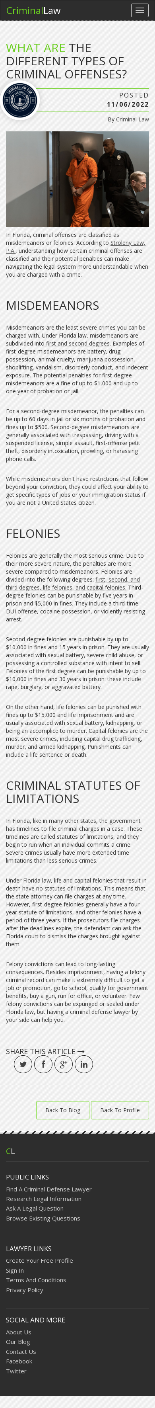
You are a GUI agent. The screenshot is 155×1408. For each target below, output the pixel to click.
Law (33, 10)
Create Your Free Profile (39, 1260)
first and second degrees (77, 343)
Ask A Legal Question (35, 1208)
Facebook (19, 1361)
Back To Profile (120, 1110)
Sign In (15, 1270)
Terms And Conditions (36, 1280)
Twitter (16, 1371)
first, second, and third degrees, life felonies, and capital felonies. (73, 583)
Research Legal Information (43, 1199)
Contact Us (21, 1351)
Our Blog (18, 1342)
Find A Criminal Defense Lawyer (49, 1189)
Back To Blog (62, 1110)
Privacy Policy (24, 1290)
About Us (18, 1332)
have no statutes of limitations (61, 888)
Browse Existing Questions (43, 1218)
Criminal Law (132, 119)
